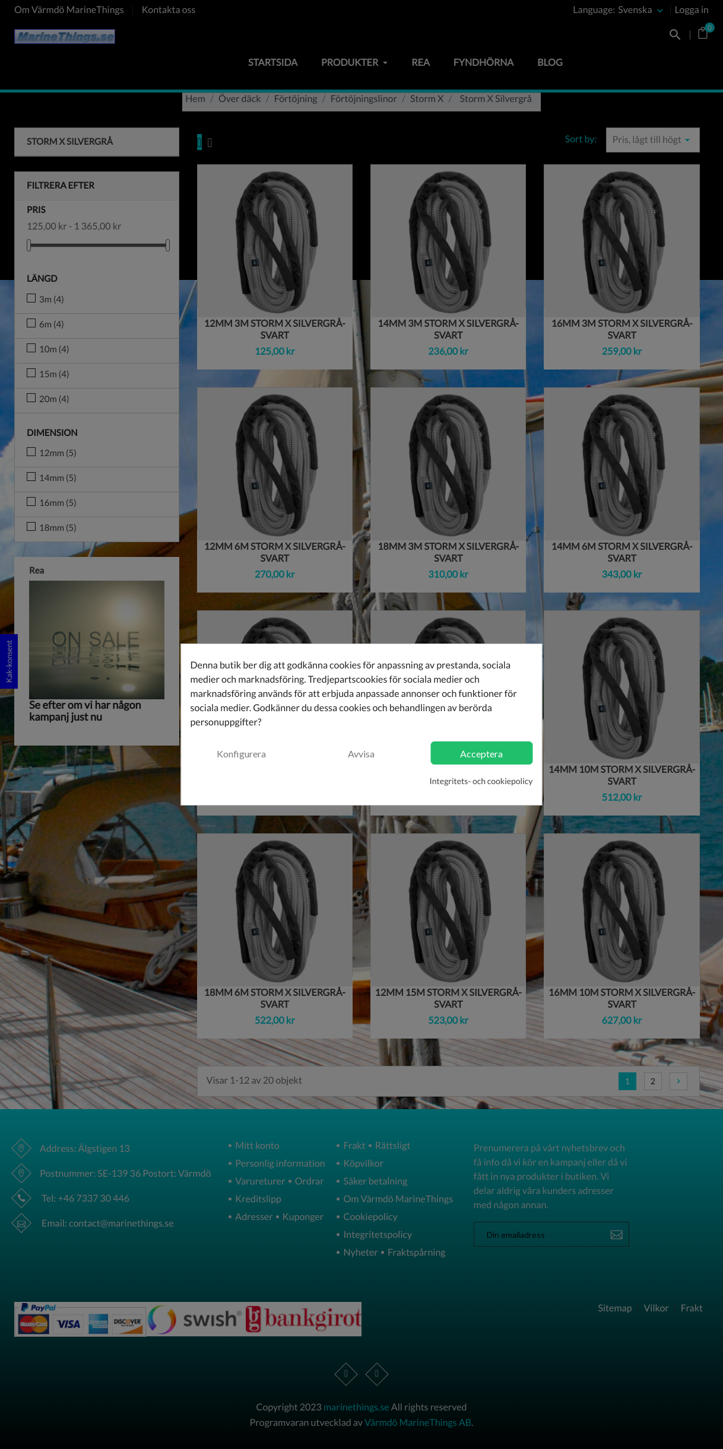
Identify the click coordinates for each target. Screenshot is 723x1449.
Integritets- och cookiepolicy (481, 781)
